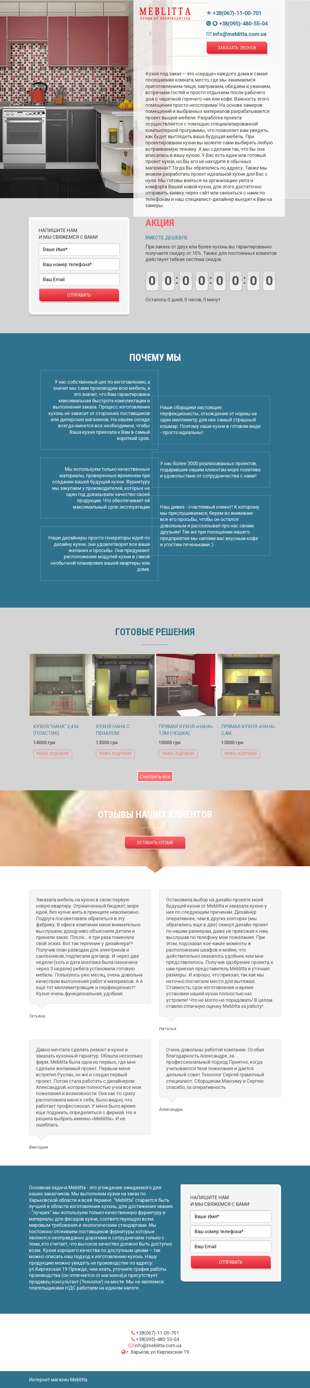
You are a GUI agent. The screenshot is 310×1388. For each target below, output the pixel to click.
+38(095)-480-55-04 (237, 23)
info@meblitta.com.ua (236, 34)
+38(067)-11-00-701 (233, 13)
